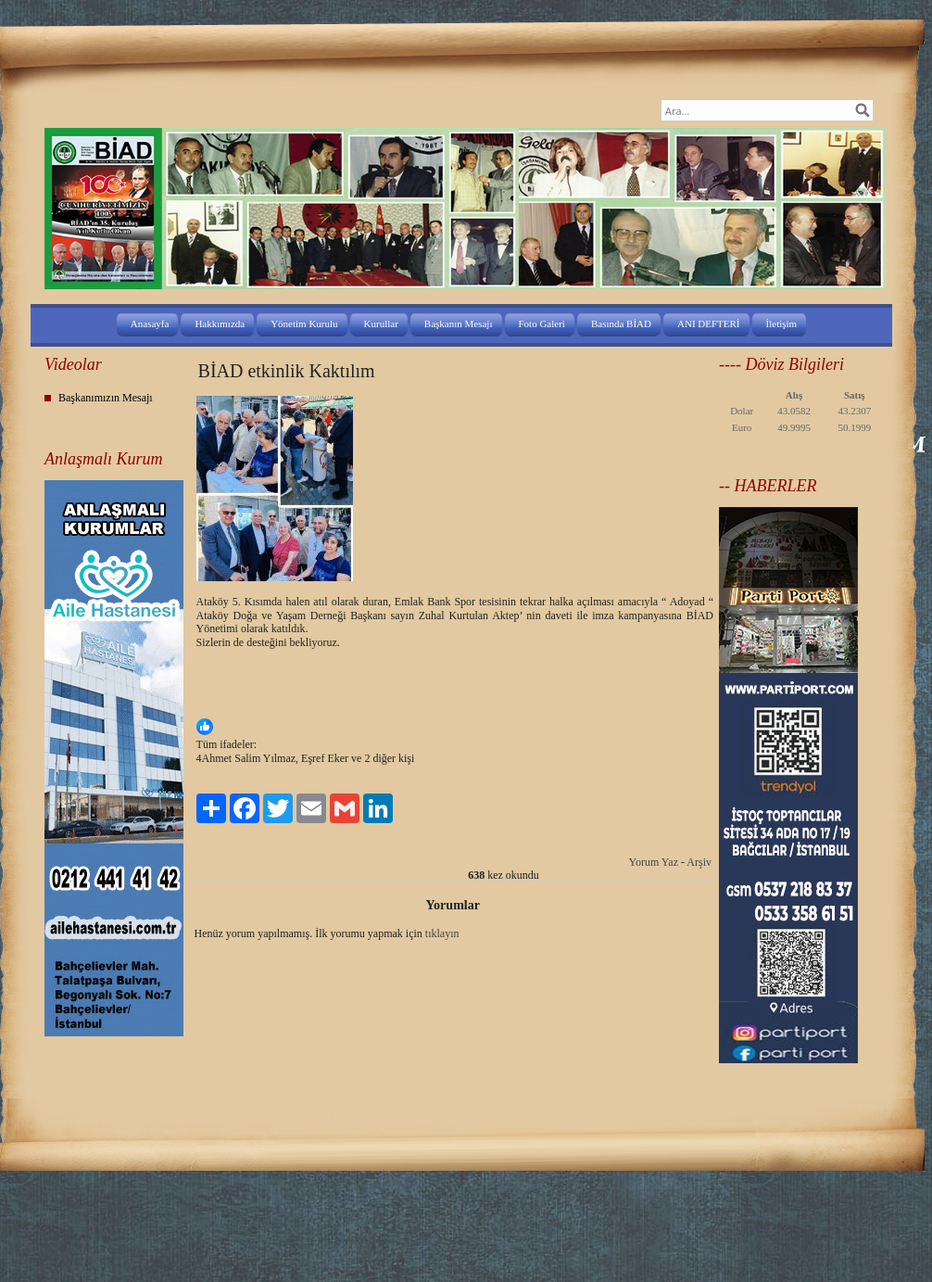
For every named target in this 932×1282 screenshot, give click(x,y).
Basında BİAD (621, 323)
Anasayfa (150, 323)
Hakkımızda (220, 323)
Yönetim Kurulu (304, 323)
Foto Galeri (542, 323)
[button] (454, 728)
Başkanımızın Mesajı (105, 397)
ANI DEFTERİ (708, 323)
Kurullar (381, 323)
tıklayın (442, 933)
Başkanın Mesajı (458, 323)
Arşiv (699, 862)
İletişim (782, 323)
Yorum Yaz (653, 862)
